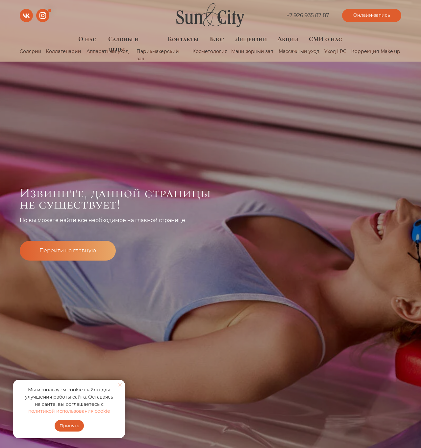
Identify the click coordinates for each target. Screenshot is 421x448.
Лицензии (251, 39)
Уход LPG (335, 51)
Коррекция (365, 51)
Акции (287, 39)
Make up (390, 51)
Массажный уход (299, 51)
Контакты (183, 39)
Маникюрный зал (252, 51)
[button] (371, 15)
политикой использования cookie (69, 411)
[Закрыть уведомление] (120, 384)
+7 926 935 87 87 (307, 15)
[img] (210, 15)
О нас (87, 39)
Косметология (209, 51)
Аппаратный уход (108, 51)
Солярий (30, 51)
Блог (217, 39)
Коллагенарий (63, 51)
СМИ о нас (325, 39)
